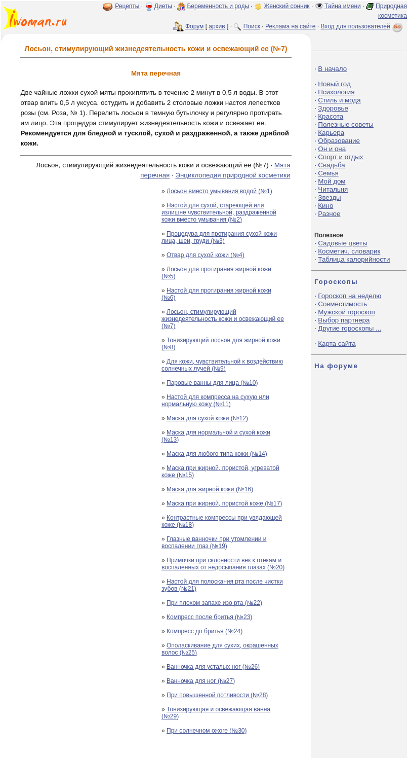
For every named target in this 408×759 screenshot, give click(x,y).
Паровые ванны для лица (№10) (212, 382)
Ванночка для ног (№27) (201, 680)
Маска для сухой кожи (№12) (207, 418)
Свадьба (331, 165)
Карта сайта (336, 343)
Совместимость (342, 304)
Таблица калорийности (354, 259)
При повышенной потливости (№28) (217, 695)
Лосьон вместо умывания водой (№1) (219, 191)
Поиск (251, 26)
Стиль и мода (339, 100)
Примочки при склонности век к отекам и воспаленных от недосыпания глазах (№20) (222, 564)
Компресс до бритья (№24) (204, 631)
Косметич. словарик (349, 251)
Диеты (163, 6)
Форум (194, 26)
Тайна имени (342, 6)
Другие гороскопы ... (349, 328)
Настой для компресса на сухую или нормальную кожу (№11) (215, 400)
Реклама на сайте (290, 26)
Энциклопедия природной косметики (232, 175)
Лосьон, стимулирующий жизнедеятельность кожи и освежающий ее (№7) (222, 319)
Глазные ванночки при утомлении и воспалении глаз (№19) (214, 542)
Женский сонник (286, 6)
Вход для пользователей (362, 26)
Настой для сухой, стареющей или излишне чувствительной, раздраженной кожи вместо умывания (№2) (218, 212)
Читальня (333, 189)
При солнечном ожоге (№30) (207, 730)
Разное (329, 214)
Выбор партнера (344, 320)
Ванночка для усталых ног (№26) (213, 666)
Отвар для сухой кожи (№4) (205, 255)
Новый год (334, 84)
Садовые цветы (342, 243)
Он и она (332, 149)
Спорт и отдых (340, 157)
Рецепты (127, 6)
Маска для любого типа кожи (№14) (217, 453)
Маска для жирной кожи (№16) (210, 489)
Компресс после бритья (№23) (209, 617)
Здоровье (333, 108)
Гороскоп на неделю (349, 296)
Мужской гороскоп (346, 312)
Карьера (331, 132)
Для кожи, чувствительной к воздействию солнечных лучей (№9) (222, 365)
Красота (330, 116)
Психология (336, 92)
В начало (332, 69)
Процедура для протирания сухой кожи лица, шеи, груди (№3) (219, 237)
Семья (328, 173)
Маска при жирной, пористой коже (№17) (224, 503)
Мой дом (331, 181)
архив (217, 26)
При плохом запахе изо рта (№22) (214, 602)
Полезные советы (346, 124)
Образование (339, 140)
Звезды (329, 197)
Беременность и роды (218, 6)
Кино (325, 205)
